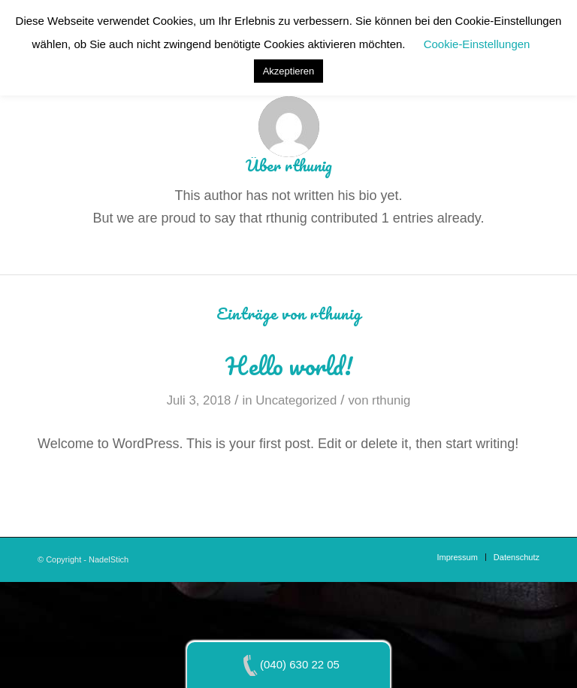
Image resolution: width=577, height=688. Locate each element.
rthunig (391, 400)
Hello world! (288, 366)
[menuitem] (457, 557)
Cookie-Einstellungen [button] (477, 44)
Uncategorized (296, 400)
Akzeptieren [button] (289, 71)
